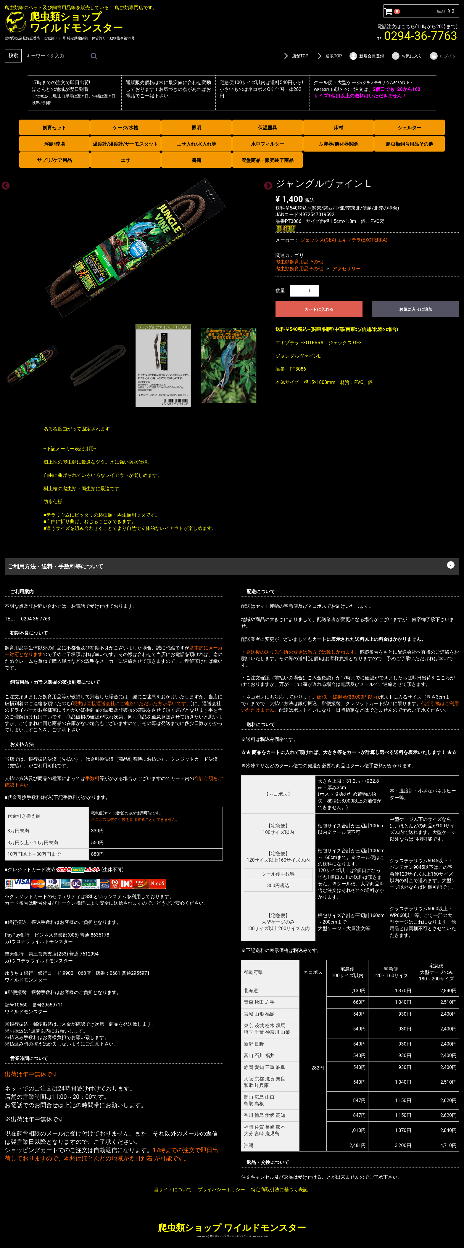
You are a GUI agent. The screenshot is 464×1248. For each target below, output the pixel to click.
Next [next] (266, 184)
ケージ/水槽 (125, 128)
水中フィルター (267, 144)
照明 (196, 128)
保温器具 (267, 128)
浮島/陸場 (54, 144)
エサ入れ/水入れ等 (196, 144)
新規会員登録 (366, 56)
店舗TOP (295, 56)
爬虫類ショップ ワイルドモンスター (232, 1227)
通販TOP (328, 56)
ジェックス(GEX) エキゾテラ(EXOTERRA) (344, 240)
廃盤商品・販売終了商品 (267, 160)
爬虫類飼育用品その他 (409, 144)
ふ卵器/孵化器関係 (338, 144)
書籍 (196, 160)
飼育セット (54, 128)
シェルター (409, 128)
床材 (338, 128)
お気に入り (406, 56)
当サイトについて (173, 1189)
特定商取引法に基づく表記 (279, 1189)
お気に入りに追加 (415, 309)
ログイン (442, 56)
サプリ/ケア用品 (54, 160)
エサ (125, 160)
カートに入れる (319, 309)
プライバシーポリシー (221, 1189)
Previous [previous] (4, 184)
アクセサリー (346, 268)
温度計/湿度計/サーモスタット (125, 144)
